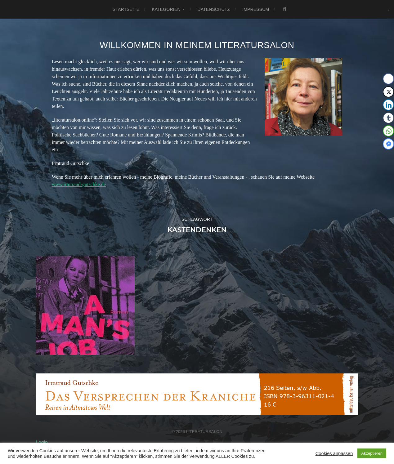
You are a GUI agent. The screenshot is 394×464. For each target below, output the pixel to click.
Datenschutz (213, 9)
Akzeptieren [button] (372, 453)
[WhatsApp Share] (388, 130)
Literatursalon (204, 431)
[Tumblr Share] (388, 117)
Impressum (255, 9)
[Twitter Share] (388, 91)
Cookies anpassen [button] (334, 453)
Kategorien (166, 9)
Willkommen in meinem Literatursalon (197, 45)
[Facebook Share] (388, 78)
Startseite (126, 9)
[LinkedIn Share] (388, 104)
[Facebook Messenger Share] (388, 143)
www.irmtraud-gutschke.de (79, 184)
